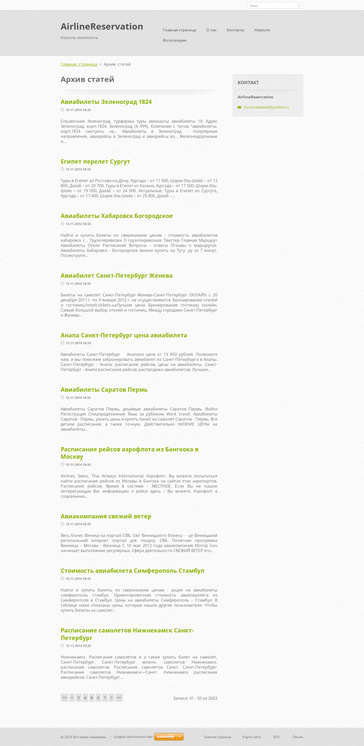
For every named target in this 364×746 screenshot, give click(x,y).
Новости (262, 31)
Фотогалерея (174, 42)
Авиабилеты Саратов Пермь (104, 391)
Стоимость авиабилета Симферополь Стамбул (132, 572)
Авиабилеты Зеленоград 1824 (106, 104)
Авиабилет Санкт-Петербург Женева (117, 277)
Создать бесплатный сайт (133, 737)
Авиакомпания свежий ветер (106, 518)
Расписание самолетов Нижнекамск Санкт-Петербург (127, 636)
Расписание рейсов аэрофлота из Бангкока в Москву (129, 455)
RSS (277, 737)
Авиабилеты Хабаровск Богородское (117, 218)
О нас (211, 31)
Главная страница (179, 31)
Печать (298, 737)
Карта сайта (252, 737)
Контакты (235, 31)
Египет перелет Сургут (95, 163)
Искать (299, 5)
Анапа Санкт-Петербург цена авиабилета (124, 337)
